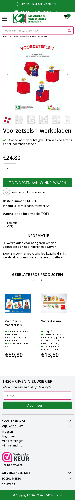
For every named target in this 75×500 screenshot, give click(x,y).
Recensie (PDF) (12, 224)
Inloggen (7, 431)
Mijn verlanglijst (12, 445)
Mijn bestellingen (12, 441)
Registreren (9, 436)
